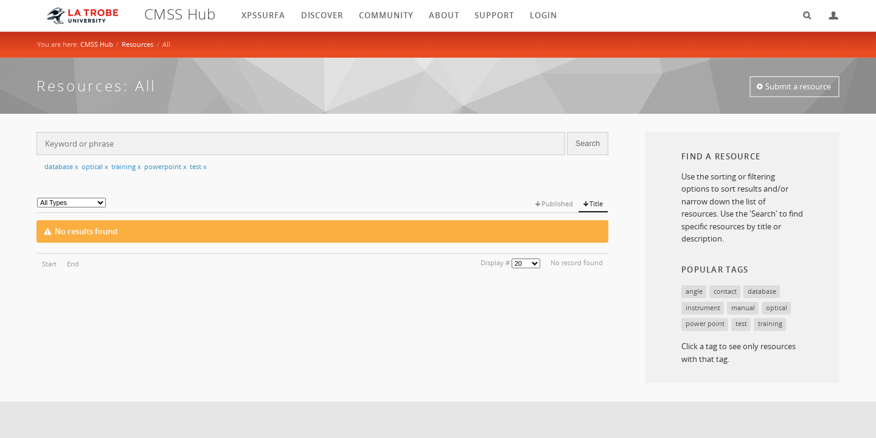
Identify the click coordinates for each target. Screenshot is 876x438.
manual (743, 307)
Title (596, 203)
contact (725, 291)
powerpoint (165, 166)
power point (705, 323)
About (444, 15)
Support (494, 15)
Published (557, 203)
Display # (495, 262)
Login (828, 15)
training (126, 166)
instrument (703, 307)
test (198, 166)
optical (95, 166)
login (543, 15)
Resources (137, 44)
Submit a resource (798, 86)
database (61, 166)
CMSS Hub (96, 44)
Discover (322, 15)
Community (386, 15)
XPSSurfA (263, 15)
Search (803, 15)
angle (694, 291)
